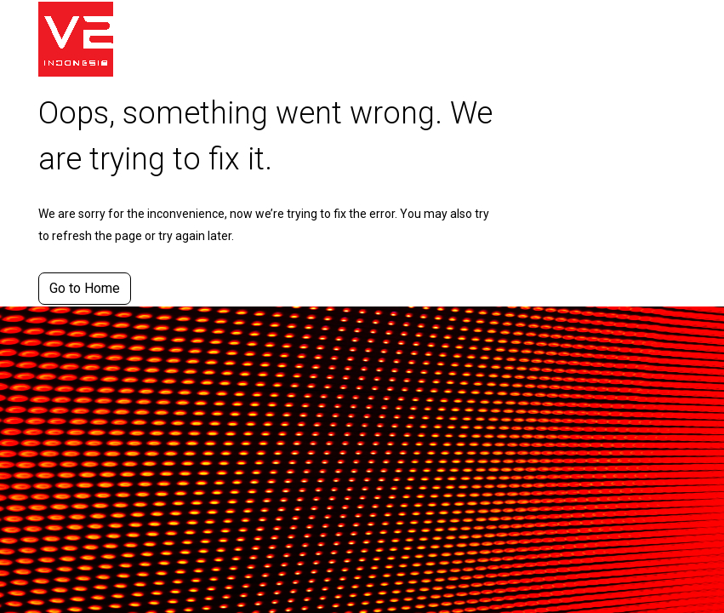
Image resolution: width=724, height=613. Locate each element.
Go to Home (84, 288)
